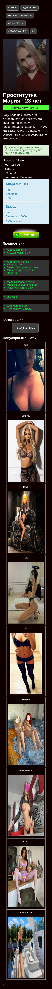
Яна (26, 628)
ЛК (33, 31)
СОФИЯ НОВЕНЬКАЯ (26, 770)
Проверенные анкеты (20, 15)
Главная (12, 7)
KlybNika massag (26, 912)
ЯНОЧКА (26, 558)
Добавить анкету (17, 31)
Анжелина (26, 416)
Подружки (26, 699)
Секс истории (15, 23)
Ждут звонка (29, 7)
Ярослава (26, 841)
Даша (26, 345)
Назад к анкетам (25, 328)
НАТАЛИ (26, 487)
